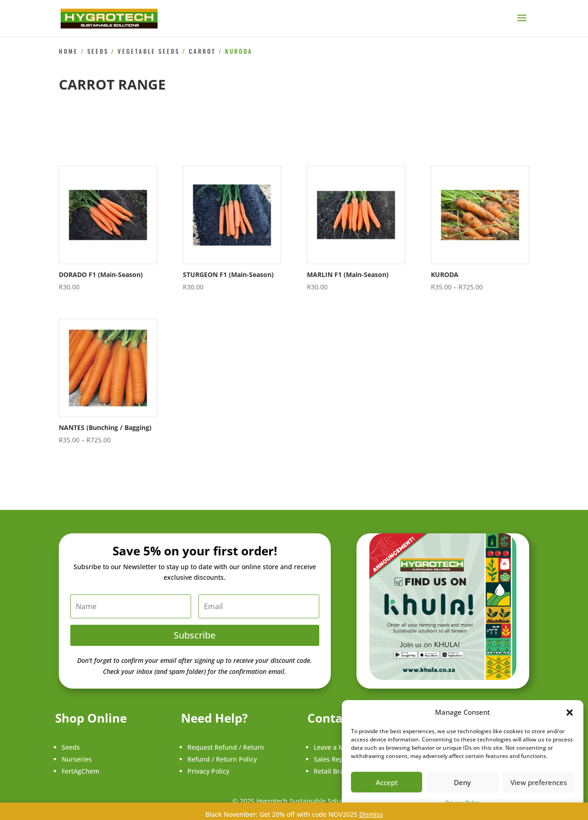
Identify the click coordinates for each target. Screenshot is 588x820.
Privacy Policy (208, 771)
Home (68, 51)
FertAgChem (80, 771)
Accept (387, 782)
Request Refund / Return (225, 747)
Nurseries (77, 759)
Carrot (202, 51)
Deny (462, 782)
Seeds (97, 51)
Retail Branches (338, 771)
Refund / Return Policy (222, 759)
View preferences (538, 782)
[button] (569, 712)
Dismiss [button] (371, 814)
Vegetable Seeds (149, 51)
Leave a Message (340, 747)
